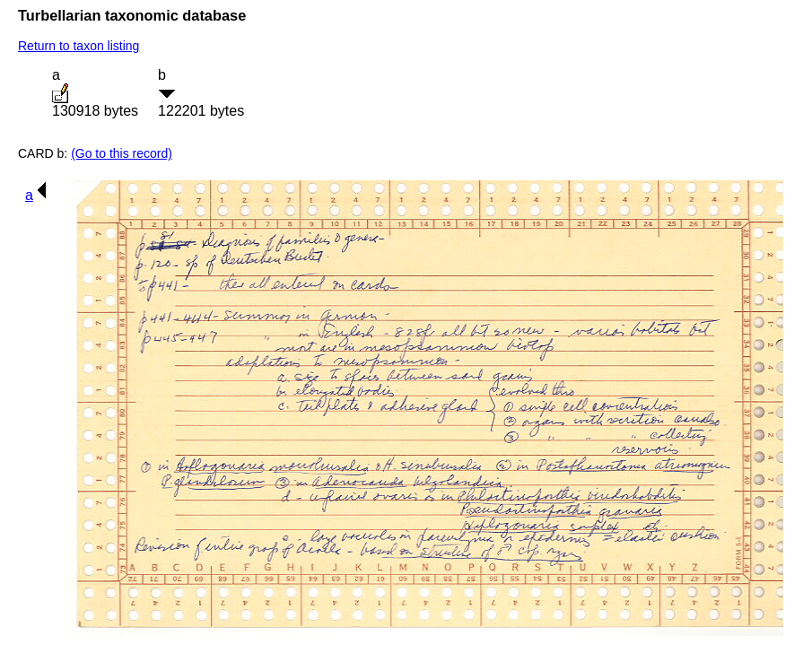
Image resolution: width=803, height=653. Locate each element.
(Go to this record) (121, 153)
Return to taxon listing (78, 46)
